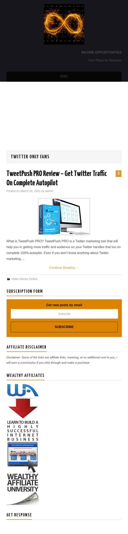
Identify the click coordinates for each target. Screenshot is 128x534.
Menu (64, 76)
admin (49, 191)
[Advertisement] (64, 112)
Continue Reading (64, 267)
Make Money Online (25, 279)
